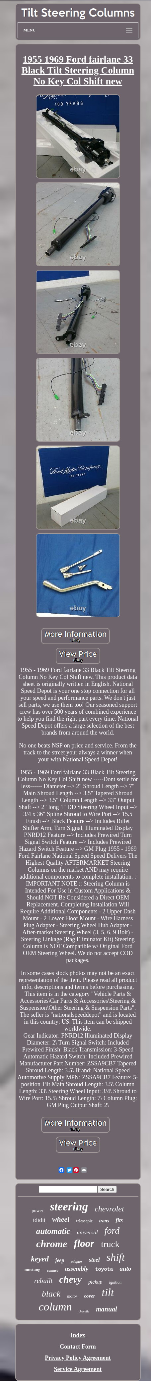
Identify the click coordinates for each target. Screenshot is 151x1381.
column (55, 1307)
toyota (104, 1269)
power (37, 1210)
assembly (77, 1268)
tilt (108, 1293)
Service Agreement (78, 1369)
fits (119, 1220)
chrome (51, 1243)
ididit (39, 1220)
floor (84, 1243)
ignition (115, 1282)
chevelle (83, 1311)
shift (116, 1257)
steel (94, 1259)
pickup (95, 1282)
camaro (52, 1270)
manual (106, 1309)
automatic (53, 1231)
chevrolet (109, 1208)
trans (104, 1220)
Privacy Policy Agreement (78, 1358)
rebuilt (43, 1281)
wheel (61, 1219)
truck (110, 1244)
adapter (76, 1261)
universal (87, 1232)
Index (77, 1335)
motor (72, 1296)
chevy (70, 1279)
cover (89, 1296)
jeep (59, 1260)
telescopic (84, 1221)
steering (69, 1206)
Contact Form (78, 1346)
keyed (40, 1259)
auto (125, 1268)
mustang (32, 1269)
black (51, 1294)
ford (112, 1230)
